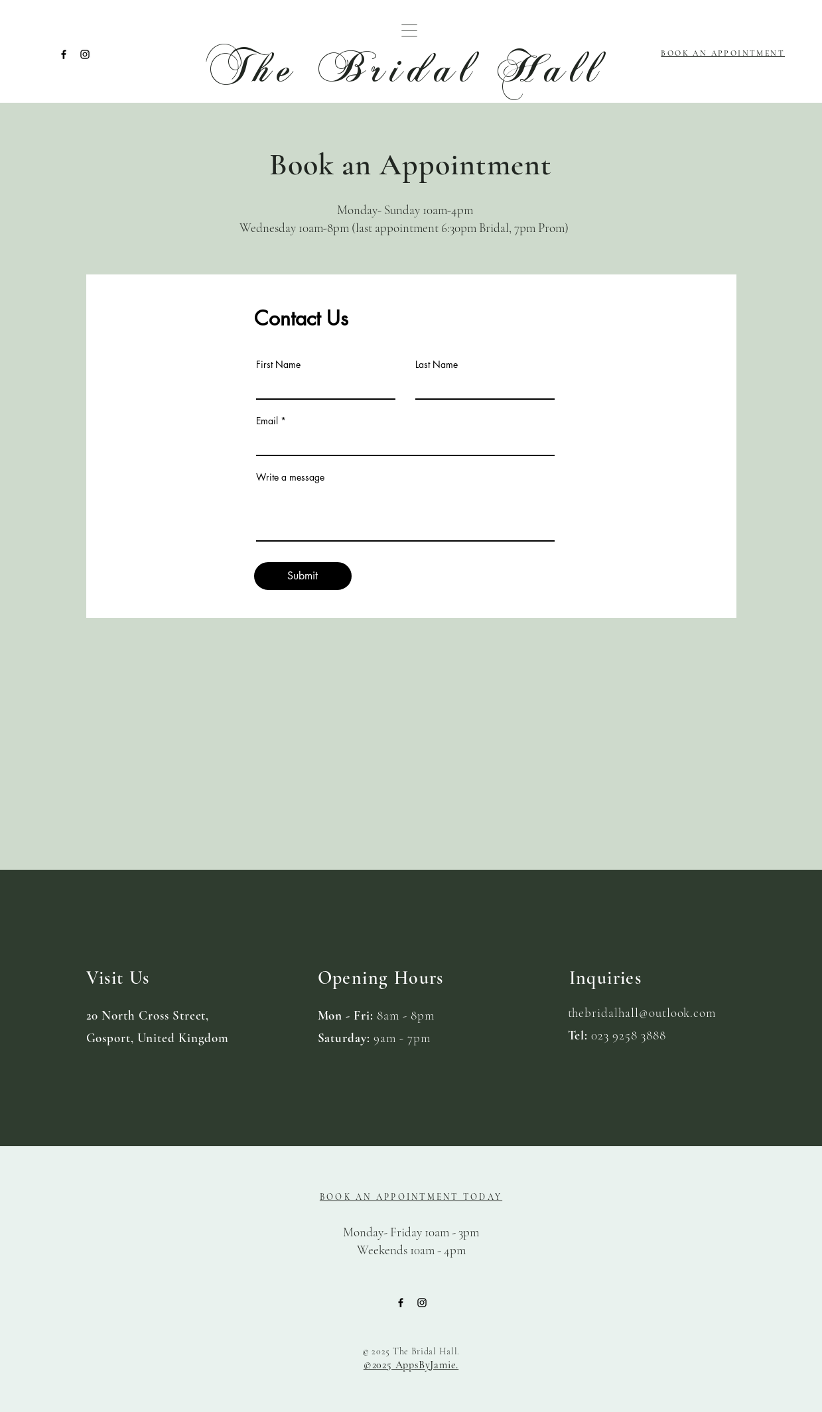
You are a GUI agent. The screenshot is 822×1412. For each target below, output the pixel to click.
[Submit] (303, 576)
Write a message (290, 477)
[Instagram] (85, 54)
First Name (278, 364)
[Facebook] (64, 54)
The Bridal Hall (406, 67)
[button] (409, 30)
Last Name (436, 364)
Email (267, 421)
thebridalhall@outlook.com (642, 1012)
